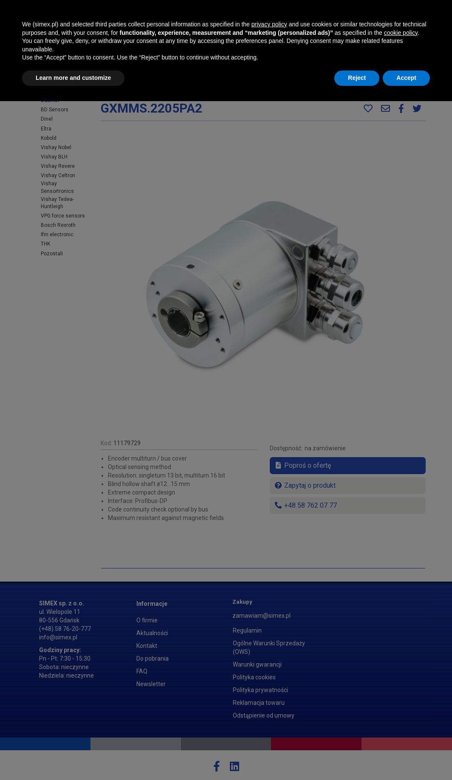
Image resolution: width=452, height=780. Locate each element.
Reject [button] (357, 756)
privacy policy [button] (269, 703)
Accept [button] (406, 756)
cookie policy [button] (401, 711)
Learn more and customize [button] (73, 756)
